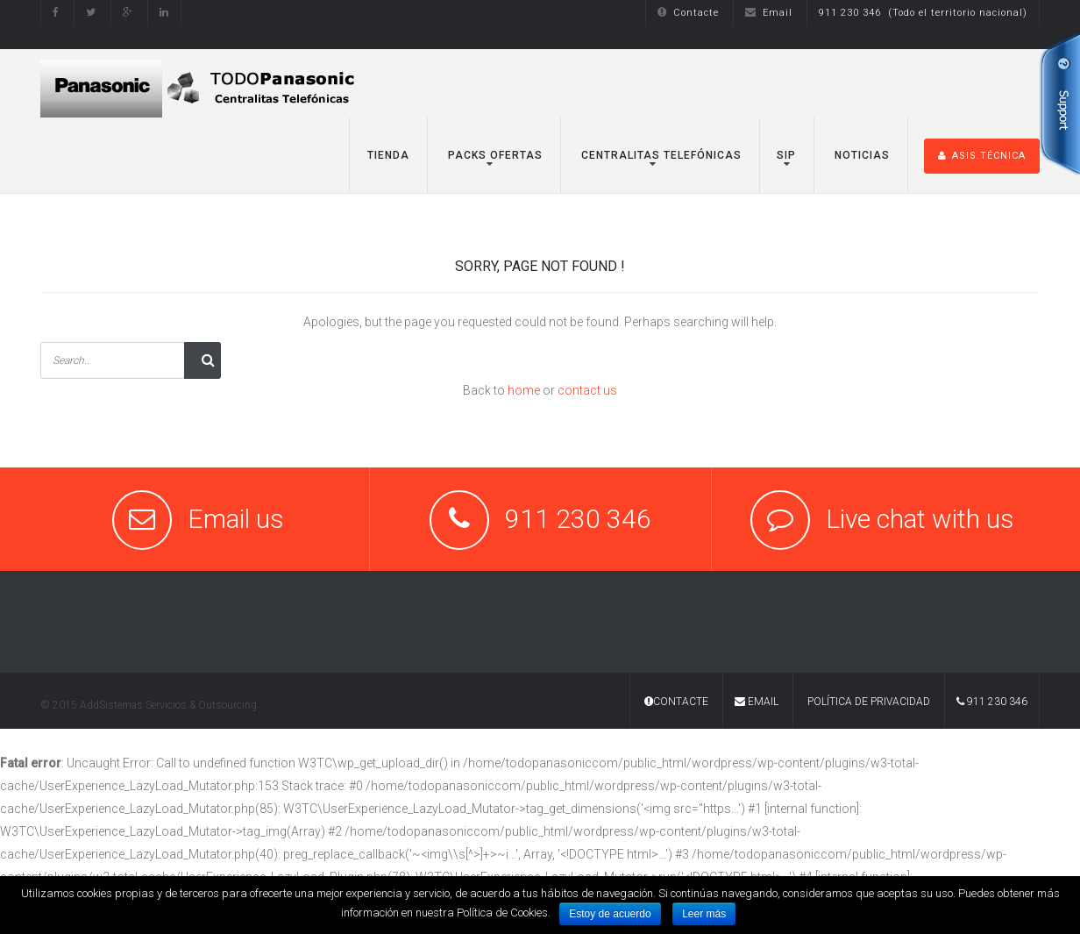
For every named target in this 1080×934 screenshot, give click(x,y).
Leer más (704, 914)
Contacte (688, 12)
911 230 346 (991, 701)
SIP (786, 155)
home (524, 390)
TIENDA (388, 155)
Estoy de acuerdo (609, 914)
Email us (236, 518)
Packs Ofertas (493, 155)
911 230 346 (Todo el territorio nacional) (923, 12)
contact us (587, 390)
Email (768, 12)
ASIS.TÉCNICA (982, 155)
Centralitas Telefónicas (660, 155)
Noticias (860, 155)
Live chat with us (920, 518)
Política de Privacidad (868, 701)
